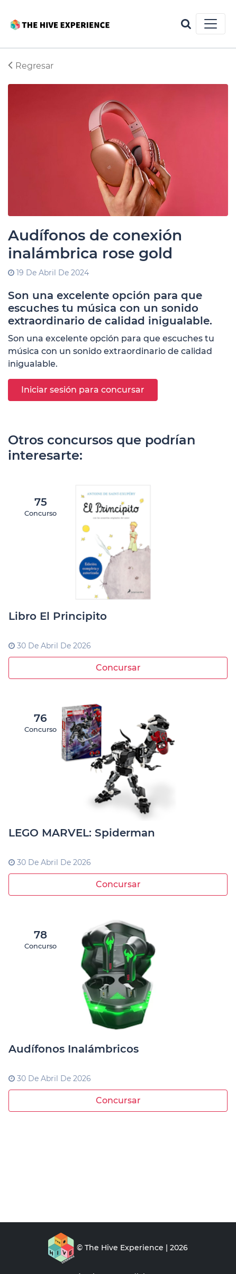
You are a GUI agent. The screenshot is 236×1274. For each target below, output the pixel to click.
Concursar (118, 668)
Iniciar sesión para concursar (82, 390)
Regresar (30, 65)
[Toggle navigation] (210, 23)
